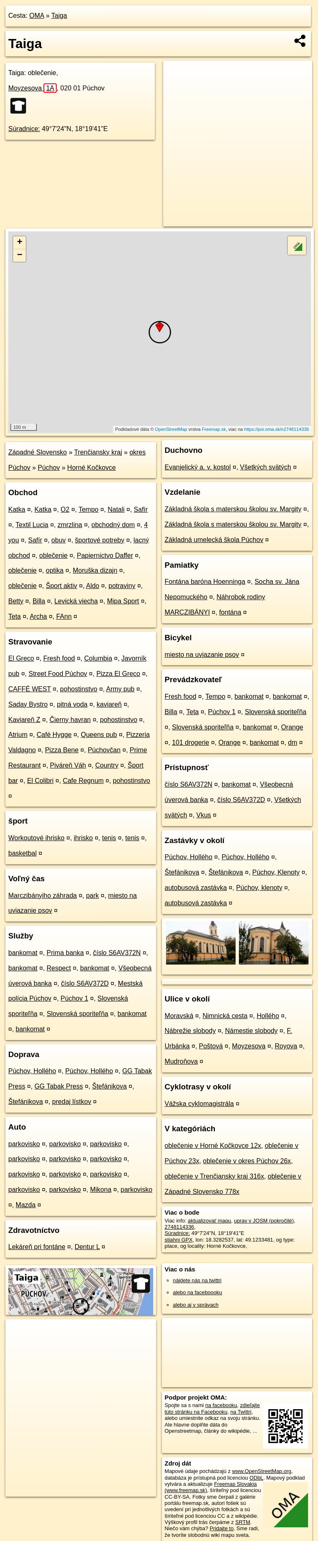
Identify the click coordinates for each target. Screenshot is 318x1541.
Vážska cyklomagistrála (199, 1103)
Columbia (98, 658)
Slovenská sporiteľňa (77, 1013)
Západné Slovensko (37, 452)
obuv (58, 540)
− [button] (19, 255)
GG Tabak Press (58, 1086)
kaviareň (109, 704)
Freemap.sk (214, 429)
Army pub (120, 689)
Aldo (92, 585)
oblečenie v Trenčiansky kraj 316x (214, 1176)
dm (292, 742)
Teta (14, 616)
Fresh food (59, 658)
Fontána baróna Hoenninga (205, 581)
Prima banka (65, 952)
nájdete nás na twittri (197, 1280)
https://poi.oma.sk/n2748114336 (276, 429)
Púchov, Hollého (32, 1070)
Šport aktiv (61, 585)
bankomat (22, 952)
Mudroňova (181, 1061)
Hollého (268, 1015)
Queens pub (99, 734)
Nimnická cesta (224, 1015)
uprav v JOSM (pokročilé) (264, 1221)
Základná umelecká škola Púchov (214, 539)
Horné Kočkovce (91, 467)
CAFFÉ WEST (29, 689)
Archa (38, 616)
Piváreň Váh (68, 765)
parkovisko (24, 1143)
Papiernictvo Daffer (105, 555)
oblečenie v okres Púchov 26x (247, 1160)
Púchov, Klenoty (275, 872)
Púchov (49, 467)
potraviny (121, 585)
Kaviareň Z (24, 719)
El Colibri (40, 780)
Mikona (100, 1189)
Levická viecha (76, 601)
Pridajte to (222, 1528)
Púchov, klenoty (259, 887)
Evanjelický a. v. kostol (198, 467)
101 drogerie (190, 742)
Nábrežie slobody (190, 1030)
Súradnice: (24, 128)
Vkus (203, 815)
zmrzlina (70, 524)
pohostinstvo (78, 689)
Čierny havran (70, 719)
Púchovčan (104, 749)
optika (55, 570)
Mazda (26, 1204)
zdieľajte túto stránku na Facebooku (212, 1408)
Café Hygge (54, 734)
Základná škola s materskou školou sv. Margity (233, 509)
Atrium (17, 734)
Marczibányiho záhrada (42, 895)
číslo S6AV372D (84, 983)
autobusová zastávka (196, 887)
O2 (64, 509)
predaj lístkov (71, 1101)
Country (106, 765)
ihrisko (83, 837)
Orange (292, 727)
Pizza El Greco (118, 673)
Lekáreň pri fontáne (36, 1246)
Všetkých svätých (266, 467)
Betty (15, 601)
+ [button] (19, 242)
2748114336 (179, 1227)
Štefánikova (109, 1086)
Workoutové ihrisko (36, 837)
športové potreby (99, 540)
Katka (16, 509)
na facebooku (221, 1405)
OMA (36, 15)
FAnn (64, 616)
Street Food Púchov (58, 673)
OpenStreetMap (171, 429)
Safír (141, 509)
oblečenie (53, 555)
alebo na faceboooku (197, 1292)
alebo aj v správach (196, 1305)
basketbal (22, 853)
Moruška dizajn (95, 570)
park (92, 895)
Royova (286, 1046)
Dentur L (87, 1246)
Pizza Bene (62, 749)
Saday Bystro (28, 704)
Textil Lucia (32, 524)
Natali (116, 509)
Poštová (211, 1046)
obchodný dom (113, 524)
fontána (230, 612)
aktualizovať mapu (209, 1221)
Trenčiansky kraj (98, 452)
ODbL (256, 1478)
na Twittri (240, 1412)
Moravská (179, 1015)
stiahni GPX (179, 1240)
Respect (59, 968)
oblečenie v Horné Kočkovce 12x (213, 1145)
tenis (109, 837)
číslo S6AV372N (117, 952)
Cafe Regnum (83, 780)
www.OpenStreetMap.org (261, 1471)
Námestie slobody (251, 1030)
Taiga (59, 15)
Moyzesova (32, 88)
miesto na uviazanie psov (202, 654)
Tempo (89, 509)
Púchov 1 (74, 998)
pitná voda (72, 704)
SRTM (242, 1522)
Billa (39, 601)
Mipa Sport (123, 601)
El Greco (21, 658)
